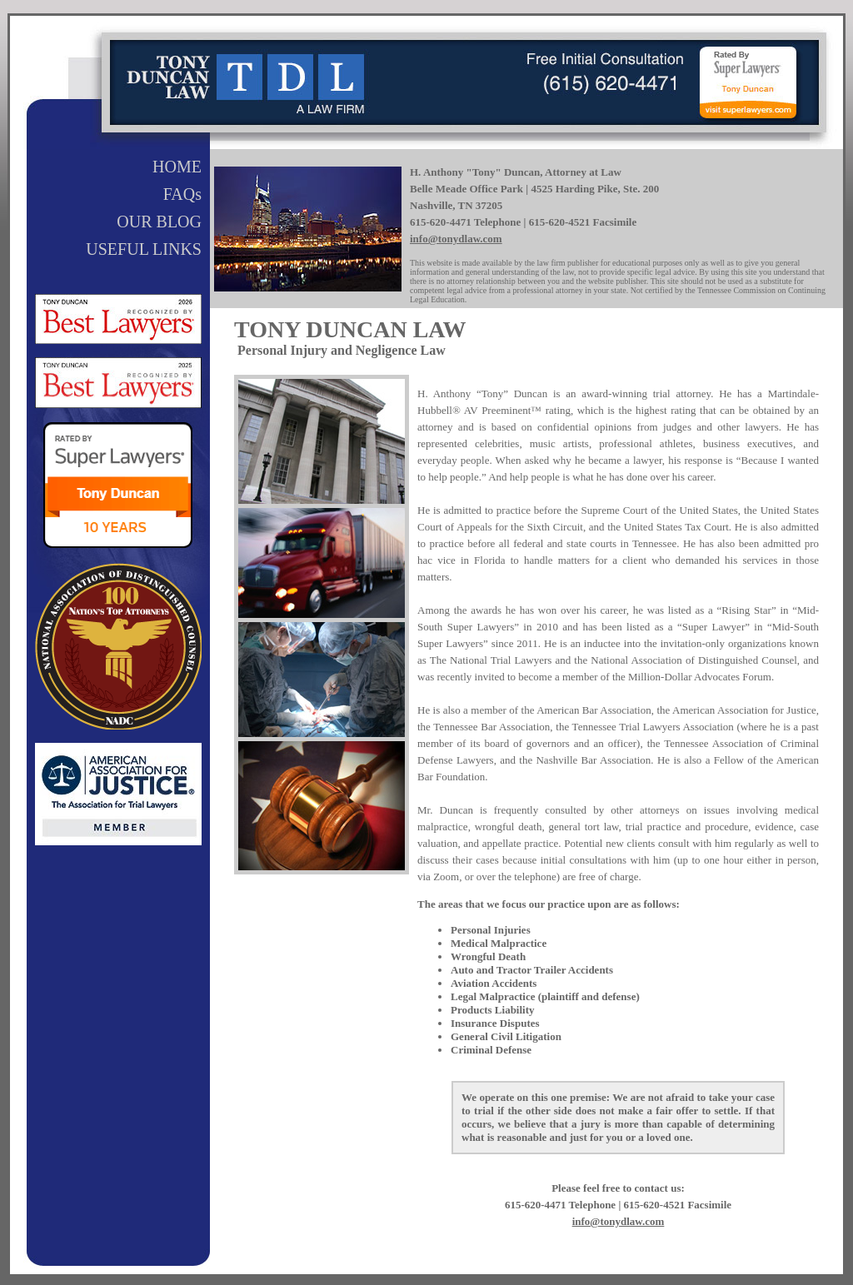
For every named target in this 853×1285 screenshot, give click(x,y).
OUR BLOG (159, 221)
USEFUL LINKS (144, 249)
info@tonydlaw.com (456, 238)
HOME (177, 166)
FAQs (182, 194)
